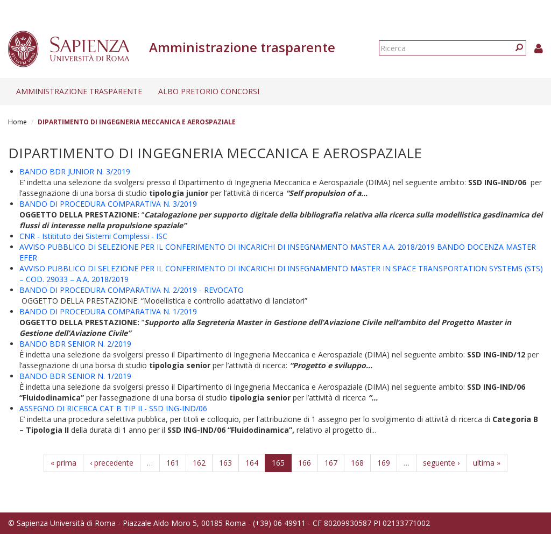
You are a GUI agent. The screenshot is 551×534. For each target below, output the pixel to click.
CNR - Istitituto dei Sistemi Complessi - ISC (93, 236)
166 (304, 463)
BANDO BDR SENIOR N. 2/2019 (75, 344)
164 (251, 463)
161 (172, 463)
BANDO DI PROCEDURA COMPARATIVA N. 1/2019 (108, 311)
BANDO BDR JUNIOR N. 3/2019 (74, 171)
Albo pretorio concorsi (208, 91)
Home (17, 122)
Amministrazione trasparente (79, 91)
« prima (63, 463)
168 (357, 463)
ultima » (486, 463)
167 (330, 463)
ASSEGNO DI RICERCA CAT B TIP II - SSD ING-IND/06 (113, 408)
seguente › (441, 463)
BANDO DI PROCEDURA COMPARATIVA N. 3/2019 (108, 204)
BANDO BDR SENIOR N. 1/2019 (75, 376)
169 (383, 463)
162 (199, 463)
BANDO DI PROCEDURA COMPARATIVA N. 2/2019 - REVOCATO (131, 290)
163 (225, 463)
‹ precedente (111, 463)
